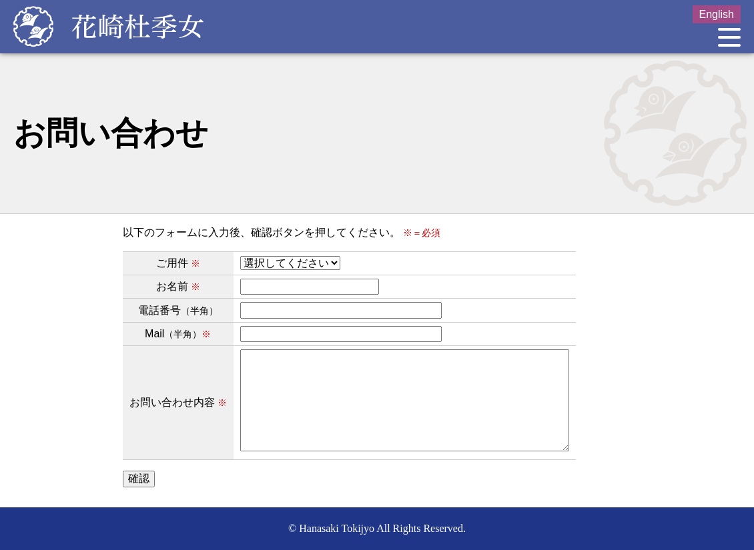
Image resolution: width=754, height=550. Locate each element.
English (716, 14)
